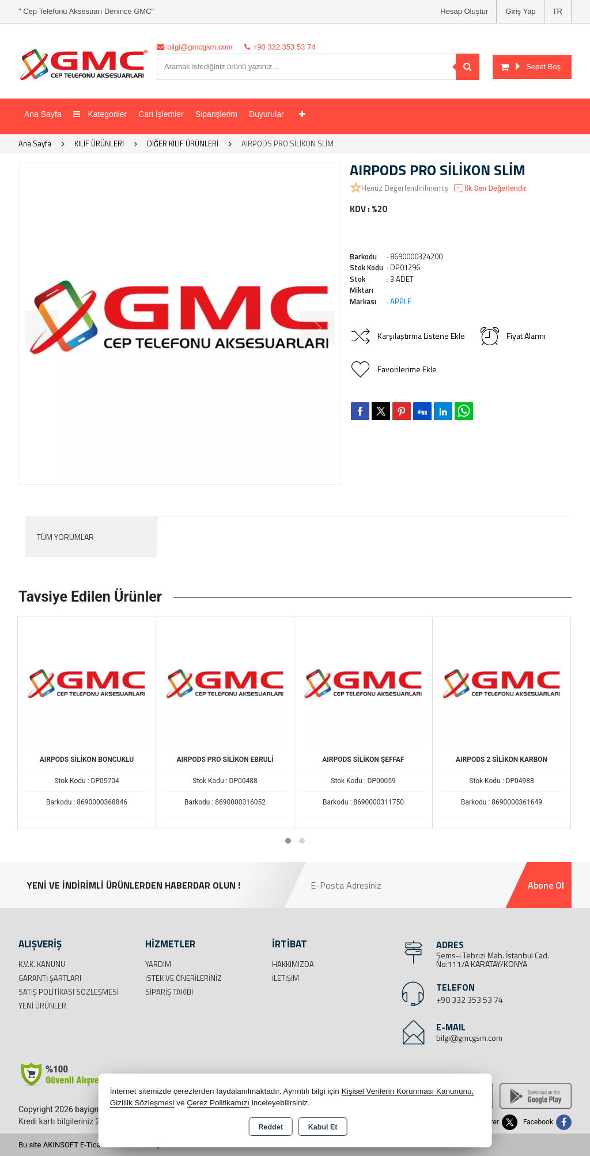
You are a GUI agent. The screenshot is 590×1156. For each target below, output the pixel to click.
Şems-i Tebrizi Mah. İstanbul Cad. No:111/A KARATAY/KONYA (492, 959)
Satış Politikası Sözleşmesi (68, 992)
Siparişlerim (216, 114)
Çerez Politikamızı (218, 1102)
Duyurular (266, 114)
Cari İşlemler (161, 114)
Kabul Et (323, 1127)
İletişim (285, 978)
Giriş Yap (520, 11)
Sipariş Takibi (169, 992)
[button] (288, 841)
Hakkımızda (293, 964)
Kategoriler (100, 114)
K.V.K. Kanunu (41, 964)
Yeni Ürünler (42, 1005)
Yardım (158, 964)
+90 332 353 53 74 (469, 999)
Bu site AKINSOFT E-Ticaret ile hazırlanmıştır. (93, 1144)
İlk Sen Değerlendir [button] (490, 188)
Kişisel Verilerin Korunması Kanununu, (408, 1091)
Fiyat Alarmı (512, 336)
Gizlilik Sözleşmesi (142, 1102)
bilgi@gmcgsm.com (469, 1038)
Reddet (270, 1127)
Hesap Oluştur (464, 11)
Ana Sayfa (43, 114)
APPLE (400, 301)
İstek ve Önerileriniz (183, 978)
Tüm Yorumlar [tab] (65, 537)
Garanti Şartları (49, 978)
